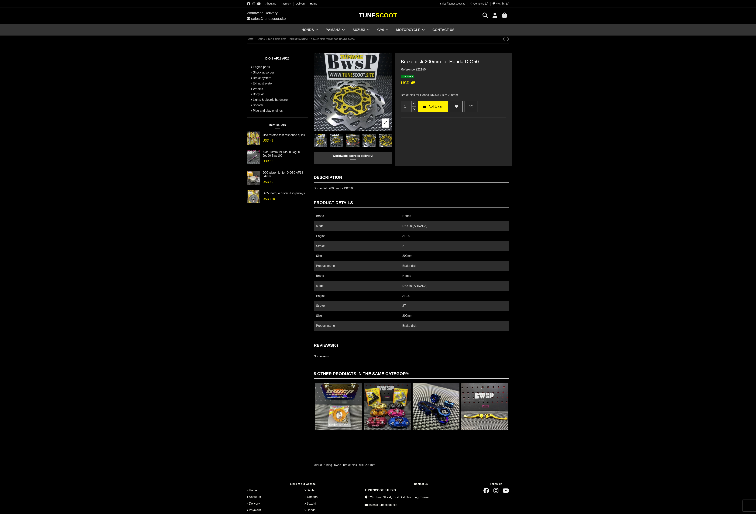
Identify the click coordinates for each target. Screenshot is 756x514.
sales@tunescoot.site (452, 3)
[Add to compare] (471, 106)
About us (271, 3)
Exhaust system (263, 83)
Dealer (311, 490)
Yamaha (312, 497)
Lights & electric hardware (270, 99)
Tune (378, 15)
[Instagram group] (254, 3)
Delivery (301, 3)
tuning (328, 465)
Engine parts (261, 67)
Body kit (258, 94)
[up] (413, 104)
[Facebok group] (248, 3)
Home (313, 3)
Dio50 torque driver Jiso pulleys (284, 193)
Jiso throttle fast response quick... (285, 135)
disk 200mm (367, 465)
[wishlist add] (456, 106)
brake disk (350, 465)
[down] (413, 109)
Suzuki (311, 503)
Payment (286, 3)
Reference (408, 69)
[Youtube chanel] (259, 3)
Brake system (262, 78)
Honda (311, 510)
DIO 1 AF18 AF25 (277, 58)
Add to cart (433, 106)
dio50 (318, 465)
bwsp (337, 465)
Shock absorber (263, 72)
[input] (406, 106)
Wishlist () (500, 3)
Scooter (258, 105)
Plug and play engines (268, 110)
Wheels (258, 89)
